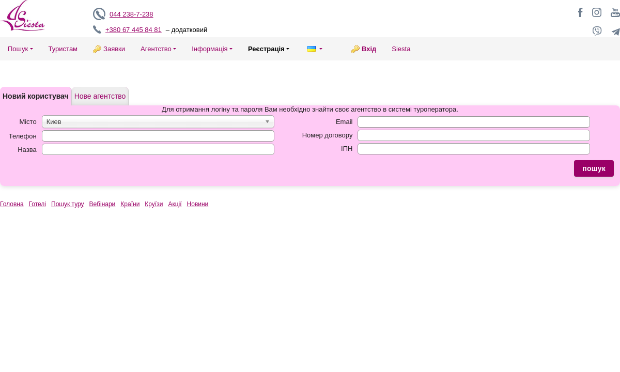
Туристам (63, 49)
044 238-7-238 (131, 14)
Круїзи (154, 204)
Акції (174, 204)
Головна (12, 204)
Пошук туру (67, 204)
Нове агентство (100, 96)
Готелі (37, 204)
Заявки (114, 49)
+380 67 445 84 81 (133, 30)
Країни (130, 204)
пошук (594, 168)
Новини (198, 204)
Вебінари (102, 204)
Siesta (401, 49)
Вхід (369, 49)
